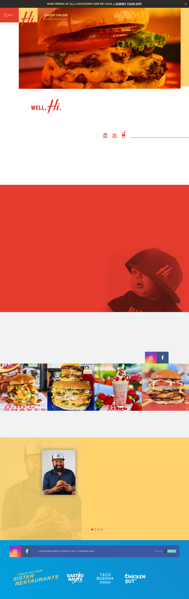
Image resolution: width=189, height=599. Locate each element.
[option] (94, 488)
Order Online (56, 15)
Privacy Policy (69, 551)
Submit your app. (128, 3)
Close (185, 3)
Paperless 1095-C (87, 551)
